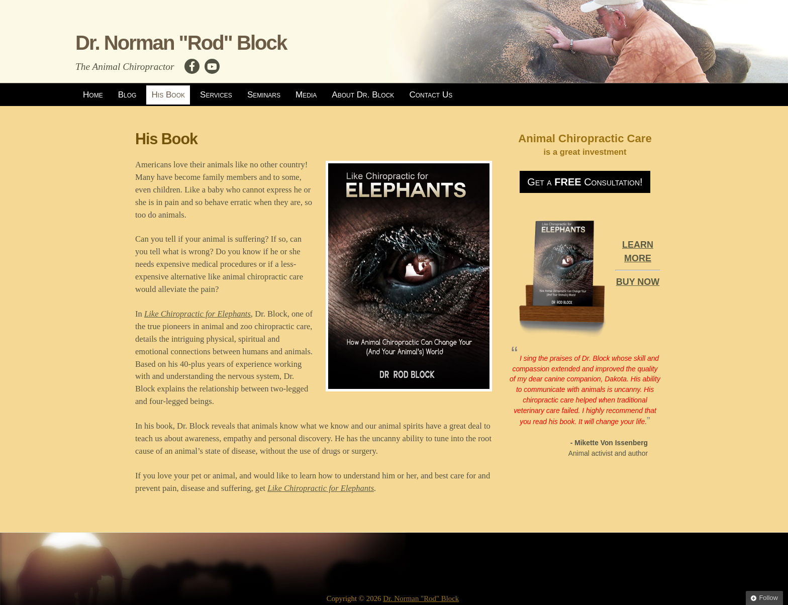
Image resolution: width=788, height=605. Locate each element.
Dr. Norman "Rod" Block (180, 43)
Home (93, 94)
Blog (127, 94)
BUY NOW (638, 282)
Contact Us (430, 94)
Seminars (263, 94)
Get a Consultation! (584, 181)
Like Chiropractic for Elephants (197, 314)
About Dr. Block (363, 94)
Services (216, 94)
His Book (168, 94)
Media (306, 94)
